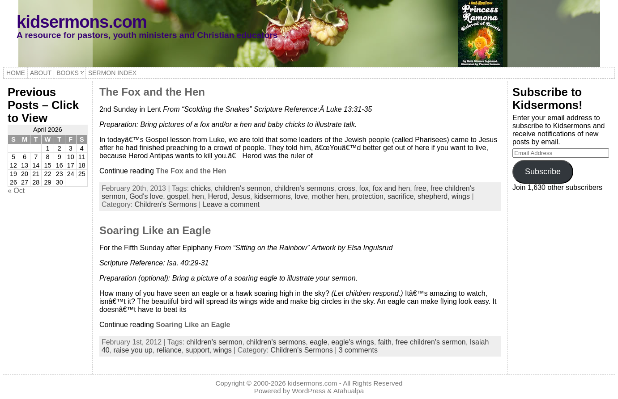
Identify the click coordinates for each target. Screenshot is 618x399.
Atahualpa (348, 391)
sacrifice (401, 196)
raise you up (133, 350)
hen (198, 196)
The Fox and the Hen (152, 92)
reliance (169, 350)
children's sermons (304, 188)
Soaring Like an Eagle (155, 230)
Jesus (240, 196)
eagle (318, 342)
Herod (218, 196)
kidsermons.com (82, 21)
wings (461, 196)
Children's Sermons (166, 204)
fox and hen (391, 188)
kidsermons (272, 196)
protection (368, 196)
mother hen (330, 196)
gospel (177, 196)
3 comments (358, 350)
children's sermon (243, 188)
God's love (146, 196)
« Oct (16, 190)
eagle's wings (352, 342)
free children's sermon (431, 342)
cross (346, 188)
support (197, 350)
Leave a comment (231, 204)
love (301, 196)
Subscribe (543, 171)
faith (385, 342)
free (420, 188)
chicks (200, 188)
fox (363, 188)
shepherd (433, 196)
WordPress (308, 391)
